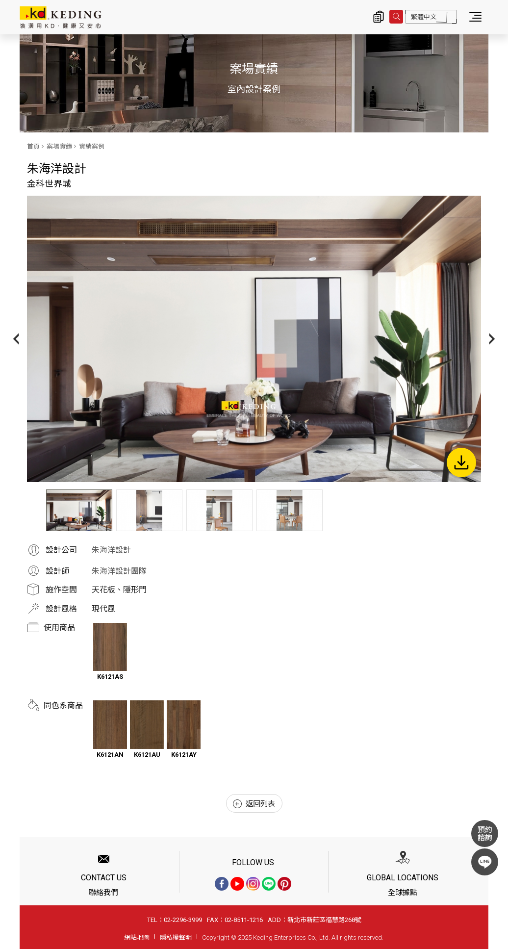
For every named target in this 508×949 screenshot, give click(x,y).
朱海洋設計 (111, 550)
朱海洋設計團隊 (119, 571)
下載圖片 (461, 462)
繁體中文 (423, 17)
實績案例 (91, 146)
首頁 (33, 146)
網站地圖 (137, 937)
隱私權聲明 (176, 937)
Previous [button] (16, 339)
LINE (484, 861)
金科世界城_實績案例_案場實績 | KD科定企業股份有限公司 (61, 17)
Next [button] (492, 339)
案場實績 (59, 146)
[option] (254, 339)
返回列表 (254, 803)
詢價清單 (378, 17)
